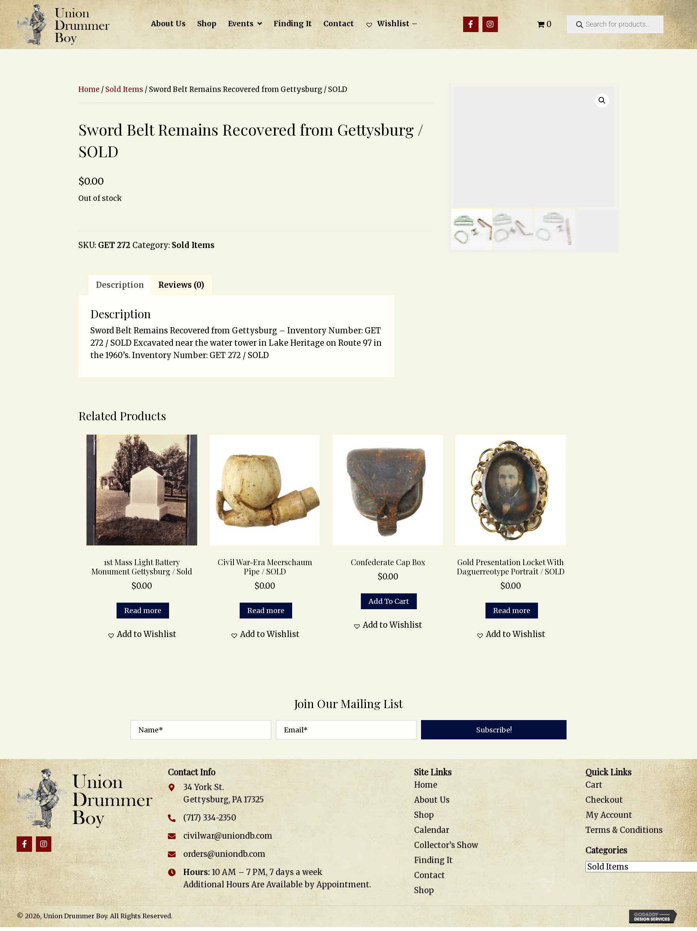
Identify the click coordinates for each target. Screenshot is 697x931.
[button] (471, 24)
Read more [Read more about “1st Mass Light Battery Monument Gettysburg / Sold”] (142, 610)
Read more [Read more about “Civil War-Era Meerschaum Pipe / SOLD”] (265, 610)
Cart (593, 785)
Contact (429, 875)
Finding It (433, 860)
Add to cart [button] (389, 601)
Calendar (431, 830)
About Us (432, 800)
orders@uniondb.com (224, 854)
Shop (424, 815)
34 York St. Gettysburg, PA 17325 (223, 793)
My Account (608, 815)
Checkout (604, 800)
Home (89, 89)
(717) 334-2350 (209, 817)
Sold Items (124, 89)
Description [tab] (120, 285)
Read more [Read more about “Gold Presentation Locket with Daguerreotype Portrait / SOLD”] (511, 610)
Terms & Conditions (624, 830)
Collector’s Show (446, 845)
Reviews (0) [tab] (181, 285)
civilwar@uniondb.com (227, 836)
